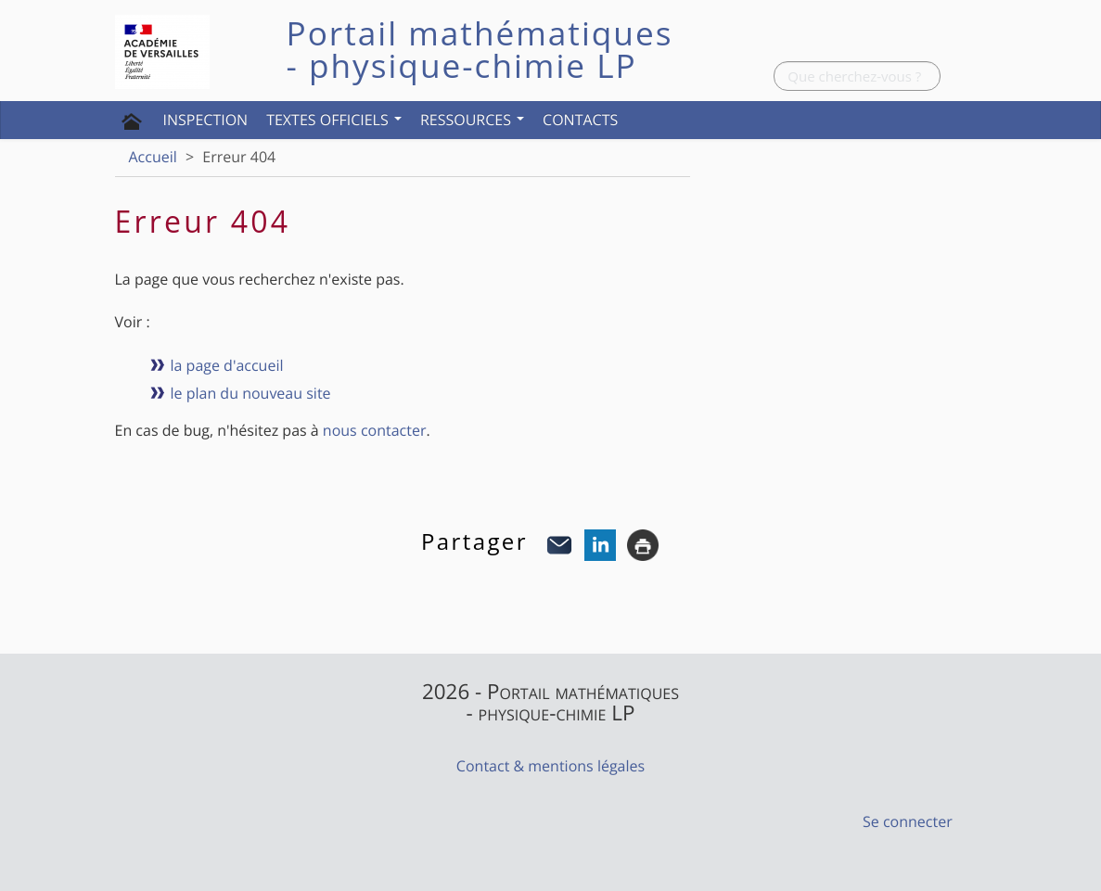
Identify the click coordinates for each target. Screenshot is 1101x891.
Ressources (472, 119)
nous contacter (375, 430)
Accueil (153, 156)
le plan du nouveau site (251, 393)
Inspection (206, 119)
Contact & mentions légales (550, 766)
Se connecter (908, 821)
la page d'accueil (227, 365)
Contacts (580, 119)
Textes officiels (334, 119)
